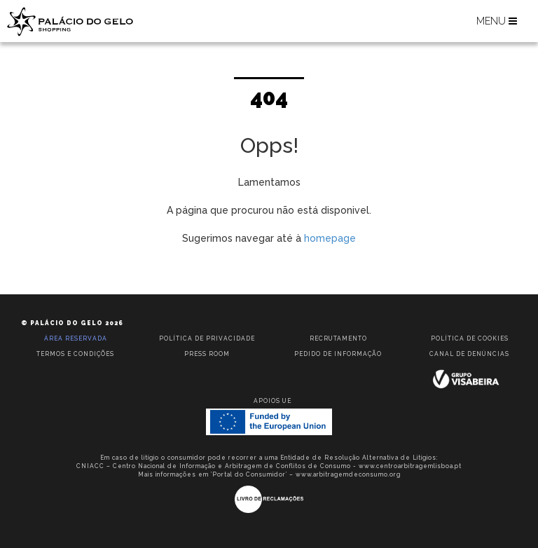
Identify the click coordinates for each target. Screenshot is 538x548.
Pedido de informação (338, 353)
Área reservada (75, 338)
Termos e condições (75, 353)
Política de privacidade (207, 338)
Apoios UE (272, 400)
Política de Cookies (470, 338)
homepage (330, 238)
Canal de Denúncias (469, 353)
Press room (207, 353)
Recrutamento (338, 338)
